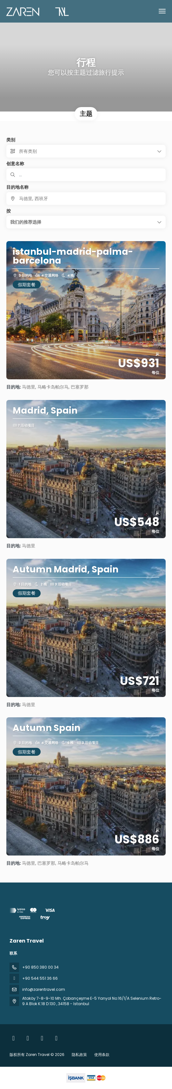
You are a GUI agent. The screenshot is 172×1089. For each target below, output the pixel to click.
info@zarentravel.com (43, 989)
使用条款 (101, 1054)
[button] (86, 222)
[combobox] (86, 198)
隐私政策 (79, 1054)
